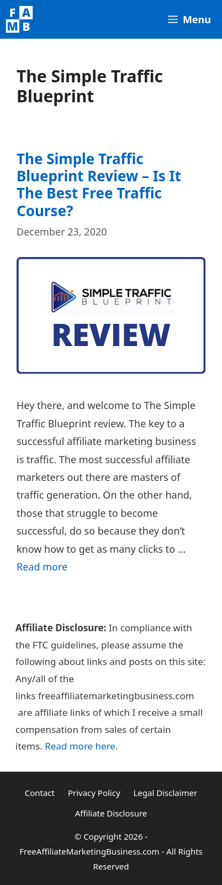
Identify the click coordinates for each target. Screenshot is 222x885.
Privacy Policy (94, 792)
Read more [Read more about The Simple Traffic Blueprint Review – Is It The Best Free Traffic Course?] (42, 566)
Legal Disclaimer (165, 792)
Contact (40, 792)
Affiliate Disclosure (111, 813)
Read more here (80, 746)
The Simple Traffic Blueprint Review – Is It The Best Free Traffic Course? (99, 185)
